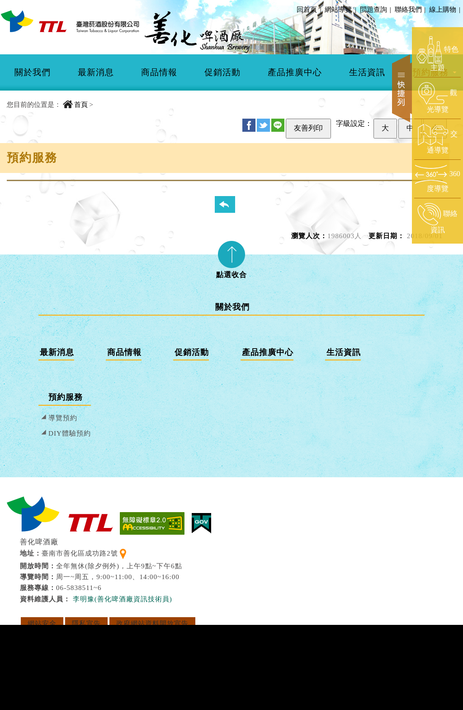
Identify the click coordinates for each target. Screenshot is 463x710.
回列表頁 (230, 204)
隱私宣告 (86, 623)
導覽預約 (62, 418)
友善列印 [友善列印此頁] (308, 128)
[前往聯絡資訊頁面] (437, 219)
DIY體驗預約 (69, 433)
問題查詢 (375, 9)
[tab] (231, 257)
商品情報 (159, 72)
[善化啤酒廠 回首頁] (70, 21)
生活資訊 (367, 72)
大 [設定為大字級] (385, 128)
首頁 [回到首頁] (81, 104)
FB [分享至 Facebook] (248, 125)
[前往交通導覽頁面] (437, 139)
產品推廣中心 (295, 72)
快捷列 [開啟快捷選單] (402, 88)
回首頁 (307, 9)
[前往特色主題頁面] (437, 54)
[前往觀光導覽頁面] (437, 98)
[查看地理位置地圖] (123, 553)
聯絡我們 (410, 9)
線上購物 (444, 9)
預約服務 (65, 397)
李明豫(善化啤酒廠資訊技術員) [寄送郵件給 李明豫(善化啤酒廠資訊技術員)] (122, 599)
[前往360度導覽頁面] (437, 178)
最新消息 (96, 72)
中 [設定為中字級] (410, 128)
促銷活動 (222, 72)
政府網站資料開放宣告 (152, 623)
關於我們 (32, 72)
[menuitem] (32, 72)
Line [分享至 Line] (277, 125)
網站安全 (42, 623)
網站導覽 (338, 9)
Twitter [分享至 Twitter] (263, 125)
